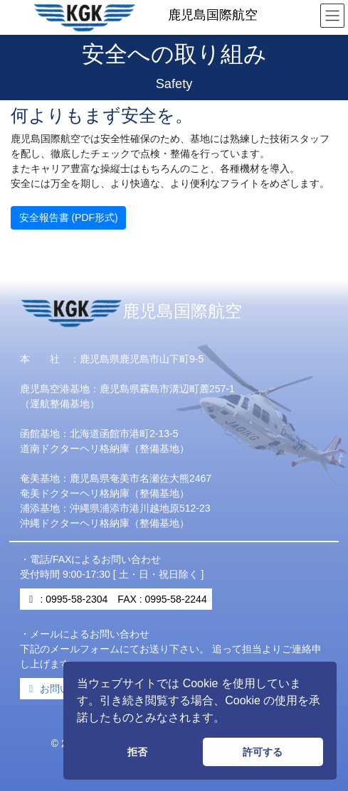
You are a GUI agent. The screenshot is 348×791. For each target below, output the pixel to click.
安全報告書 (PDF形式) (68, 217)
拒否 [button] (137, 752)
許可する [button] (263, 752)
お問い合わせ (62, 688)
